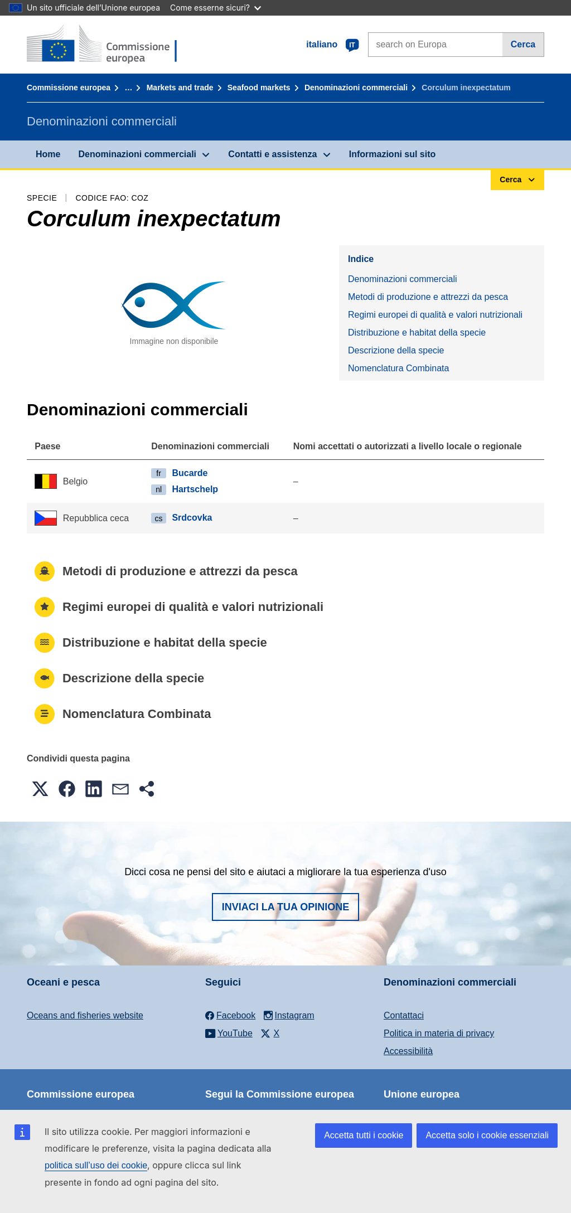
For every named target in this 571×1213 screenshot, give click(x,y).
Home (48, 154)
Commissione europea (68, 87)
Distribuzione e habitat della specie (417, 332)
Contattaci (404, 1015)
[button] (40, 789)
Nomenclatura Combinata (398, 368)
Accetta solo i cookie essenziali (487, 1135)
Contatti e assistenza (272, 154)
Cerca (523, 44)
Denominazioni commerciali (356, 87)
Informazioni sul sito (392, 154)
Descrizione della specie (396, 350)
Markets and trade (180, 87)
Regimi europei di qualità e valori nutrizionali (435, 314)
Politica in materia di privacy (439, 1033)
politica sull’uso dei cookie (96, 1165)
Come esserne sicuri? (215, 7)
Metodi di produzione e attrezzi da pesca (428, 297)
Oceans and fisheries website (85, 1015)
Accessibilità (408, 1051)
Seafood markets (259, 87)
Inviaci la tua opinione (286, 907)
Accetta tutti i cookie (363, 1135)
